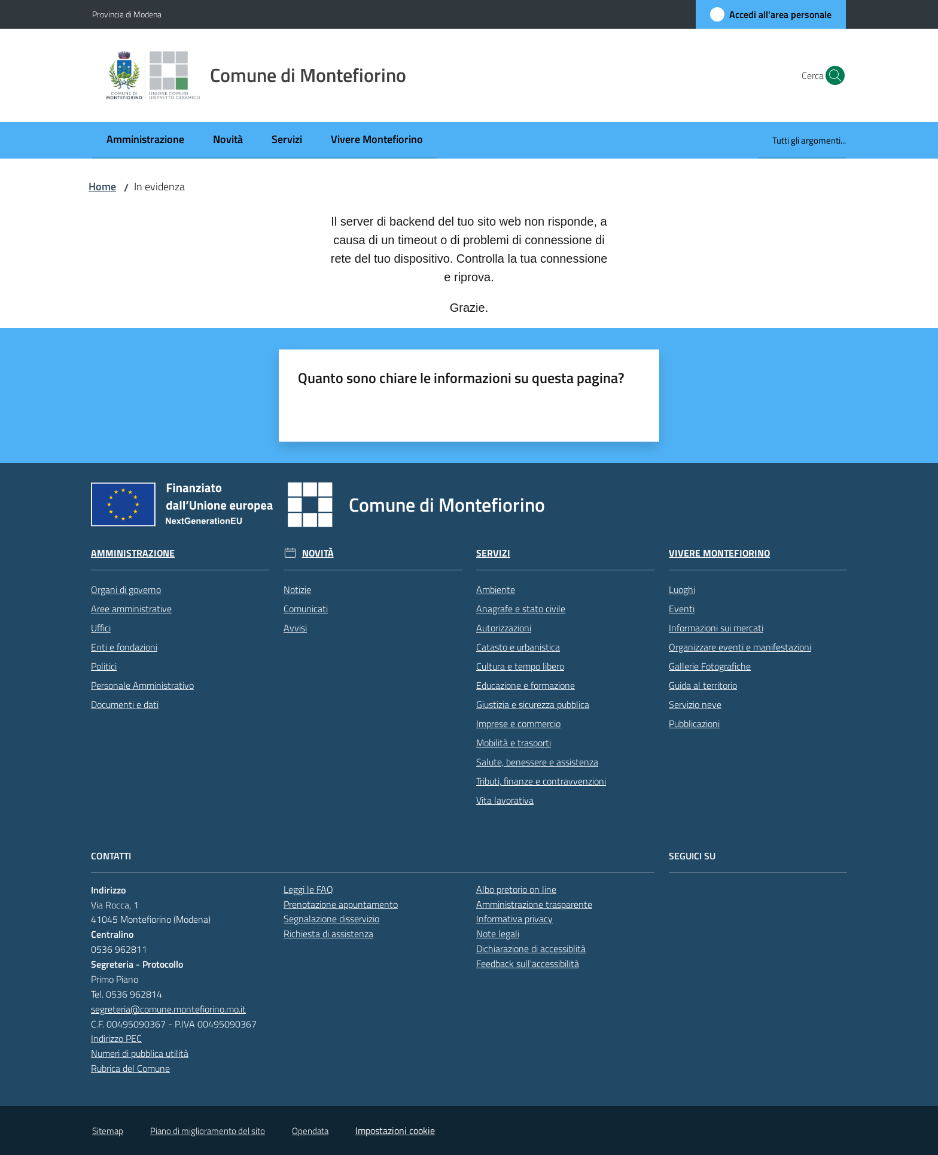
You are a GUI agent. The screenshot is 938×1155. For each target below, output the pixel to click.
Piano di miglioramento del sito (207, 1131)
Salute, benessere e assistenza (537, 762)
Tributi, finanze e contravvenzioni (541, 781)
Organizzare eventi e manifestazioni (740, 647)
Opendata (310, 1131)
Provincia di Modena (127, 14)
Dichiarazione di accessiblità (531, 948)
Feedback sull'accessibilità (527, 963)
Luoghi (682, 589)
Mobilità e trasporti (513, 742)
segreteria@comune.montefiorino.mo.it (168, 1009)
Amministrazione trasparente (534, 904)
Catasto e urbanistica (518, 647)
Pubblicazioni (694, 723)
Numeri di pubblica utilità (139, 1053)
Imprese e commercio (518, 723)
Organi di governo (126, 589)
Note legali (497, 933)
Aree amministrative (131, 608)
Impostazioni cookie (395, 1130)
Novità (318, 553)
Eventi (682, 608)
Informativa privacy (514, 918)
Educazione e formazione (525, 685)
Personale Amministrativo (142, 685)
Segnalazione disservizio (331, 918)
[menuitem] (145, 140)
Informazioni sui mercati (716, 628)
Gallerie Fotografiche (710, 666)
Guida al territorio (703, 685)
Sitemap (107, 1131)
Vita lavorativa (505, 800)
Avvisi (295, 628)
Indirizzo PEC (116, 1038)
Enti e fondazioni (124, 647)
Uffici (101, 628)
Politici (104, 666)
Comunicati (306, 608)
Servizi (493, 553)
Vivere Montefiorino (719, 553)
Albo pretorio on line (516, 889)
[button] (831, 75)
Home (102, 186)
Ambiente (495, 589)
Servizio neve (695, 704)
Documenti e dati (125, 704)
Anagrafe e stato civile (520, 608)
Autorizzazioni (503, 628)
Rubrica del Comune (130, 1068)
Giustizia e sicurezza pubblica (532, 704)
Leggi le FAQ (308, 889)
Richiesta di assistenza (328, 933)
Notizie (297, 589)
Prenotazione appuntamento (341, 904)
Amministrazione (133, 553)
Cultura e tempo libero (520, 666)
